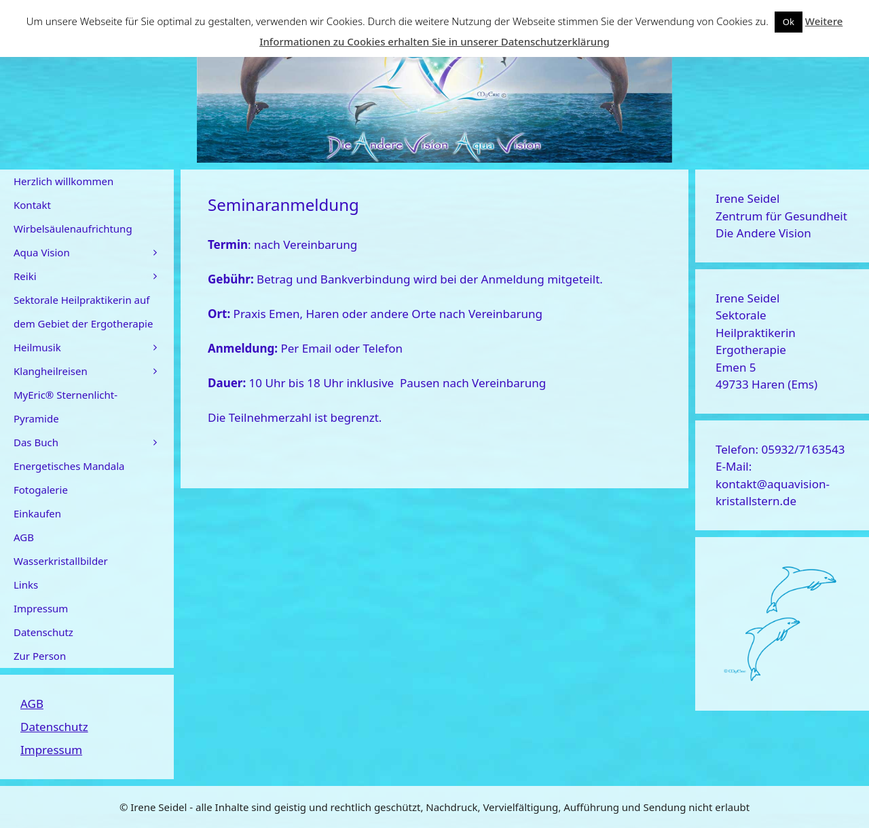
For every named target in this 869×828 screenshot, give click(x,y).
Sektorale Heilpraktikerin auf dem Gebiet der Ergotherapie (83, 311)
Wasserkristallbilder (61, 561)
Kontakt (32, 205)
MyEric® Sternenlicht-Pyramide (65, 406)
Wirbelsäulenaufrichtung (73, 228)
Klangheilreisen (94, 371)
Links (26, 584)
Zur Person (40, 656)
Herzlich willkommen (63, 181)
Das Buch (94, 442)
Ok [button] (788, 22)
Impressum (41, 608)
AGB (24, 537)
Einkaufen (37, 513)
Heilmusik (94, 347)
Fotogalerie (41, 489)
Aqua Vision (94, 252)
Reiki (94, 276)
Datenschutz (43, 632)
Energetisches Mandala (69, 466)
